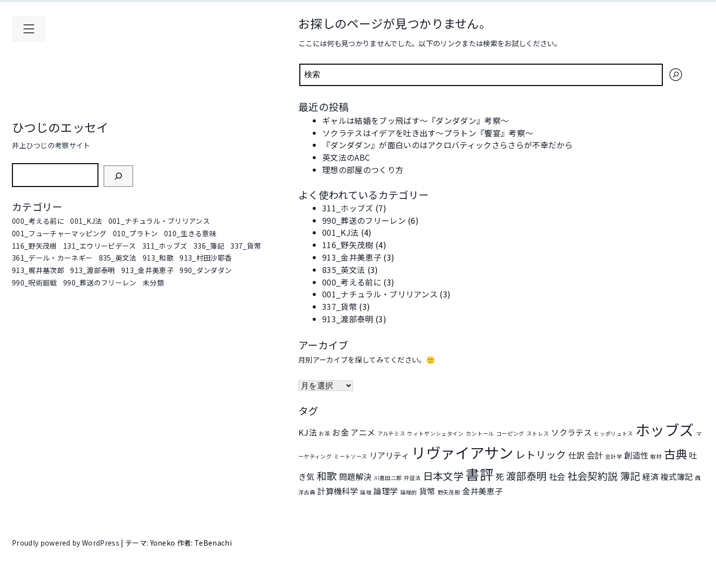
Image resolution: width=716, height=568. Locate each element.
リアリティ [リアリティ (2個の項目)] (389, 455)
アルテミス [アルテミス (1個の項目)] (391, 433)
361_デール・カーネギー (52, 258)
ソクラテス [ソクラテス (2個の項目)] (571, 432)
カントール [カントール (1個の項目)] (480, 433)
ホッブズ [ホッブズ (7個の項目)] (664, 429)
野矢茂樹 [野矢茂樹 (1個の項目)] (449, 492)
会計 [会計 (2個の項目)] (595, 455)
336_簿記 (208, 246)
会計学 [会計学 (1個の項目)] (613, 456)
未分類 (153, 282)
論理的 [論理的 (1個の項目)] (408, 492)
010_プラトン (135, 233)
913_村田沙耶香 (205, 258)
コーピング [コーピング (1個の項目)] (510, 433)
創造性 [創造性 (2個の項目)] (636, 455)
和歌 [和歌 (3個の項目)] (327, 476)
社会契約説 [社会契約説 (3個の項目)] (592, 476)
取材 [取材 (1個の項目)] (656, 456)
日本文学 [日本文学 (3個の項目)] (443, 476)
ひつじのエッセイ (60, 127)
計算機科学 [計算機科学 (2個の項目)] (337, 491)
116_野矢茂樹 (34, 246)
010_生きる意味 (190, 233)
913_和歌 (158, 258)
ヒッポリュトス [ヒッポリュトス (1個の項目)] (613, 433)
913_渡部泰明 (92, 270)
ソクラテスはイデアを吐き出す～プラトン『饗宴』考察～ (427, 133)
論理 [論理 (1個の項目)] (365, 492)
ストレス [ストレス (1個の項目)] (538, 433)
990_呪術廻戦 (34, 282)
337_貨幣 (245, 246)
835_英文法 (118, 258)
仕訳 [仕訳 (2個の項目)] (576, 455)
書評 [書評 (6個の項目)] (479, 474)
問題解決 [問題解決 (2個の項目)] (355, 476)
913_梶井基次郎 (38, 270)
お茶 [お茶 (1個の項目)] (324, 433)
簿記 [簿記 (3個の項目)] (630, 476)
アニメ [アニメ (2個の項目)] (363, 432)
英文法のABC (346, 157)
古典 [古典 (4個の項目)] (675, 453)
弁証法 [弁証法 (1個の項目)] (412, 477)
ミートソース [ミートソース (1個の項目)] (350, 456)
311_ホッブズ (164, 246)
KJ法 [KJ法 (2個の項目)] (307, 432)
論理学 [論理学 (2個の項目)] (385, 491)
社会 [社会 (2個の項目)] (557, 476)
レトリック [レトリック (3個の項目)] (541, 454)
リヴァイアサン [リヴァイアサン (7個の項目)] (462, 452)
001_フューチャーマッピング (59, 233)
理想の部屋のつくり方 (362, 170)
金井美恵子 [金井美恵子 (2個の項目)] (482, 491)
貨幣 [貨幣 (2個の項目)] (427, 491)
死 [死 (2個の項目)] (500, 476)
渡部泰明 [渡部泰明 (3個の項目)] (526, 476)
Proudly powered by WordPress (66, 543)
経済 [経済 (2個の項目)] (650, 476)
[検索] (118, 176)
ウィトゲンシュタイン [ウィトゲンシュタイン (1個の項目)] (435, 433)
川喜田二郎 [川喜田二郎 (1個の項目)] (388, 477)
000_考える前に (38, 221)
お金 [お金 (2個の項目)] (340, 432)
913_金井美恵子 (147, 270)
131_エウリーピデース (99, 246)
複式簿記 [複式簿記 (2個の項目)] (676, 476)
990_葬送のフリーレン (100, 282)
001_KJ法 (86, 221)
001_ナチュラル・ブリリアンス (159, 221)
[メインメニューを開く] (29, 29)
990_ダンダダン (205, 270)
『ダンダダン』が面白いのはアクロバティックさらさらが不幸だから (447, 145)
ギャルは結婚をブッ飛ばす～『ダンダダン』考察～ (415, 120)
